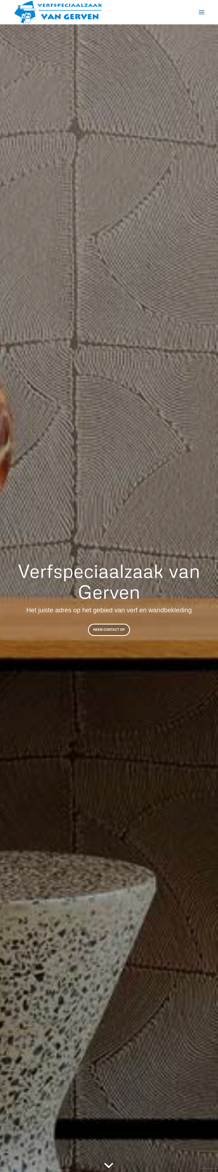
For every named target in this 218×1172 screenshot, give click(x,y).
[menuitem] (201, 12)
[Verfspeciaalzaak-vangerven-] (58, 12)
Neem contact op (109, 630)
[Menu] (201, 12)
